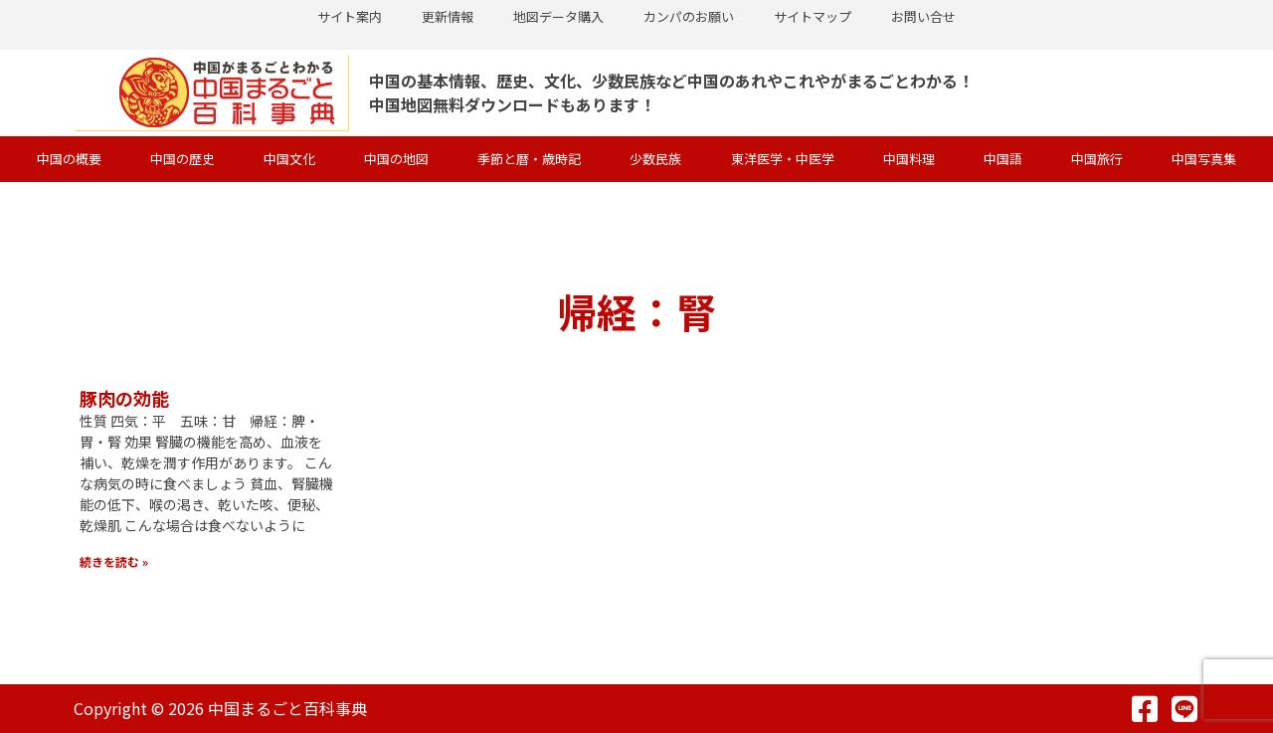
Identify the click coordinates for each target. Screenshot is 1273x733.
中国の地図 (396, 157)
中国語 (1003, 157)
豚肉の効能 (124, 397)
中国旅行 (1097, 157)
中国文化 (289, 157)
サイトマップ (812, 16)
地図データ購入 (558, 16)
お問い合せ (923, 16)
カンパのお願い (688, 16)
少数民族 (655, 157)
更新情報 (447, 16)
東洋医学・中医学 (782, 157)
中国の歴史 (182, 157)
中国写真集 (1204, 157)
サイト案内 (349, 16)
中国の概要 (69, 157)
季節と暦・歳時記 (529, 157)
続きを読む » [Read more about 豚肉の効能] (114, 560)
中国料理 (909, 157)
